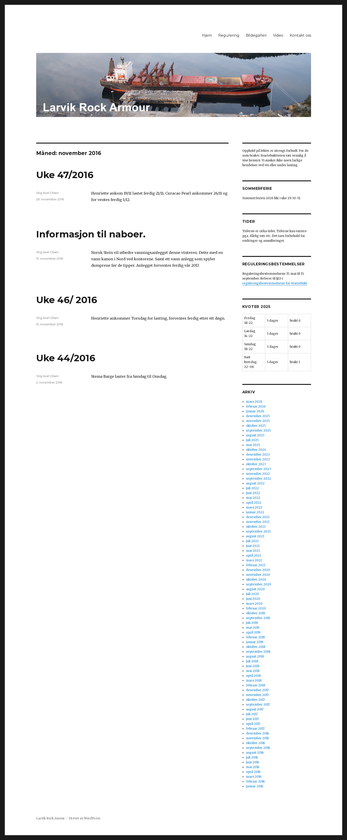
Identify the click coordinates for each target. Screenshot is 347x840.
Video (278, 35)
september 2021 (258, 531)
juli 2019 (252, 623)
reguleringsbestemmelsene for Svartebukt (274, 283)
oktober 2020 (256, 580)
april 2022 (253, 503)
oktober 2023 (256, 464)
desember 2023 (258, 455)
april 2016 (253, 772)
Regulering (228, 35)
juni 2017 (252, 719)
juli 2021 (252, 541)
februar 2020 (256, 608)
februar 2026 (256, 406)
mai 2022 (253, 498)
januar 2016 (254, 786)
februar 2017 (255, 729)
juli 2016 (252, 757)
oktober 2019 (255, 613)
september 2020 (258, 584)
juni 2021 (253, 546)
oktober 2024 (256, 450)
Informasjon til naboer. (90, 234)
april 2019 (253, 632)
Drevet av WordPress (84, 818)
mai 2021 (253, 551)
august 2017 (254, 709)
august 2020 (255, 589)
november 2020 (258, 575)
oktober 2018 (255, 647)
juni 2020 (253, 599)
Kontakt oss (300, 35)
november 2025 (258, 421)
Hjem (207, 35)
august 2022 (255, 483)
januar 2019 (254, 642)
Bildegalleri (256, 35)
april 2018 (253, 676)
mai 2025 (253, 445)
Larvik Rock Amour (50, 818)
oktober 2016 (255, 743)
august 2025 (255, 435)
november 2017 (257, 695)
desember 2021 (257, 517)
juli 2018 (252, 661)
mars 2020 (254, 604)
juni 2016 (252, 762)
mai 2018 (253, 671)
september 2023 (258, 469)
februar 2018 (255, 685)
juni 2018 (252, 666)
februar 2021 (255, 565)
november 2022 (258, 474)
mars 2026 (254, 402)
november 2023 (258, 459)
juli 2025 (252, 440)
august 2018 (255, 656)
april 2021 (253, 555)
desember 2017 (257, 690)
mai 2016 (252, 767)
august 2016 (255, 753)
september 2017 (258, 705)
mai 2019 (252, 628)
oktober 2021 (255, 527)
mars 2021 (254, 560)
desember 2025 (258, 416)
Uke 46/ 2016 (66, 299)
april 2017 (253, 724)
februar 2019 (255, 637)
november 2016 (257, 738)
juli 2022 (252, 488)
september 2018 (258, 652)
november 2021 (257, 522)
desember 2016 (257, 733)
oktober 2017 (255, 700)
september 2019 (258, 618)
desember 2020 (258, 570)
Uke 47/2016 (64, 174)
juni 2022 (253, 493)
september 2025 (258, 430)
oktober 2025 (256, 426)
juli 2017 (252, 714)
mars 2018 (254, 680)
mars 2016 (253, 777)
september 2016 (258, 748)
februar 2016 (255, 781)
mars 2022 (254, 507)
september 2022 (258, 479)
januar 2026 (255, 411)
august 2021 (255, 536)
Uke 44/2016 (65, 358)
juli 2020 (252, 594)
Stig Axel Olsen (47, 193)
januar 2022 (255, 512)
